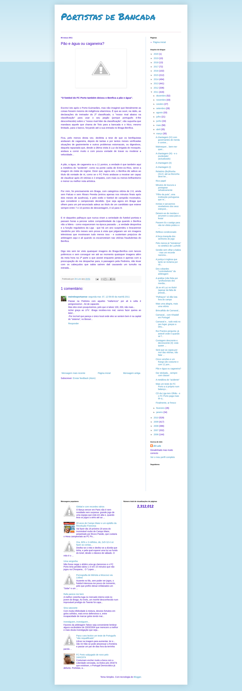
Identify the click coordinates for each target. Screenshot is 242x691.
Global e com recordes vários (90, 506)
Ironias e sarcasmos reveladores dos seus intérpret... (167, 206)
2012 (156, 88)
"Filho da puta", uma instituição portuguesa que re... (167, 197)
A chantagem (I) (163, 167)
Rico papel (161, 181)
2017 (156, 66)
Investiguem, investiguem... (77, 622)
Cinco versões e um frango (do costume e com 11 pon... (167, 362)
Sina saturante (70, 608)
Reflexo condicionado (166, 232)
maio (158, 125)
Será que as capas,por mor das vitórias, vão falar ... (167, 352)
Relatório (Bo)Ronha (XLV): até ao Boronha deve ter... (167, 174)
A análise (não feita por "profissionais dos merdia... (167, 281)
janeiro (159, 412)
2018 (156, 62)
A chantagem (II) (164, 163)
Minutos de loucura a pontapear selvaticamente (166, 187)
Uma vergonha (71, 561)
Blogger (137, 677)
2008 (156, 426)
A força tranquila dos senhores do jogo (165, 237)
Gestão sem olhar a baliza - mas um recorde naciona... (168, 252)
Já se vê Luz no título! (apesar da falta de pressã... (166, 290)
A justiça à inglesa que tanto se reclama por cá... (167, 262)
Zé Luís (157, 446)
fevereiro (160, 408)
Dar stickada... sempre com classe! (166, 374)
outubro (160, 104)
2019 (156, 58)
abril (158, 129)
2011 (156, 92)
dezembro (161, 95)
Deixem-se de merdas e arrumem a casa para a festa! (168, 216)
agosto (159, 112)
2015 (156, 75)
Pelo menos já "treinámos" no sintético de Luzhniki (168, 244)
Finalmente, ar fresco (166, 403)
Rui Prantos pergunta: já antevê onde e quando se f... (167, 334)
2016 (156, 71)
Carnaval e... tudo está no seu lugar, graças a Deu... (168, 324)
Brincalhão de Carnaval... (168, 310)
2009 (156, 422)
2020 (156, 54)
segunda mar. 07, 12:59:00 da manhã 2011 (109, 297)
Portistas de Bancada (108, 16)
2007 (156, 430)
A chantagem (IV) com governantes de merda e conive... (168, 140)
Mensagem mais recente (73, 373)
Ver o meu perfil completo (162, 457)
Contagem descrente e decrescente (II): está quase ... (167, 343)
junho (159, 121)
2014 (156, 79)
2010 (156, 417)
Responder (73, 323)
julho (158, 116)
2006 (156, 434)
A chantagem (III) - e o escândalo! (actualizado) (166, 156)
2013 (156, 83)
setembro (161, 108)
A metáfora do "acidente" (167, 379)
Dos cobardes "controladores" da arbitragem (166, 271)
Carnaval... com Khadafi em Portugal (167, 316)
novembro (161, 100)
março (159, 133)
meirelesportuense (78, 297)
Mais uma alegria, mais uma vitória (167, 305)
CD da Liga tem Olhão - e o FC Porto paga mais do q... (168, 396)
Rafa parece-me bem (74, 594)
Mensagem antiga (131, 373)
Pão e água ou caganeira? (168, 368)
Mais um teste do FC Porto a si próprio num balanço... (167, 386)
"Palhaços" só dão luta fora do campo (166, 298)
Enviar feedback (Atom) (84, 378)
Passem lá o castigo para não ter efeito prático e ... (168, 225)
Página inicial (104, 373)
